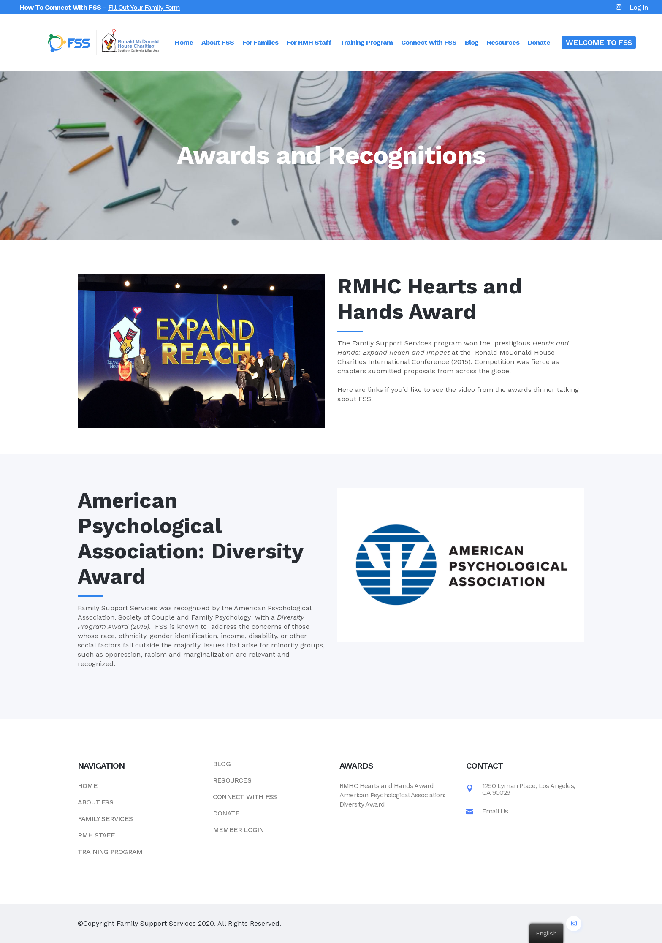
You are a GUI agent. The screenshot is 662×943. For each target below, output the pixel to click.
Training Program (110, 852)
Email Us (495, 811)
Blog (222, 764)
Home (88, 786)
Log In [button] (638, 7)
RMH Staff (96, 835)
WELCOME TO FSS (599, 42)
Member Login (238, 830)
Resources (232, 780)
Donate (226, 813)
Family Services (105, 819)
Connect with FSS (245, 797)
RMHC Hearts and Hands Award (386, 786)
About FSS (95, 802)
